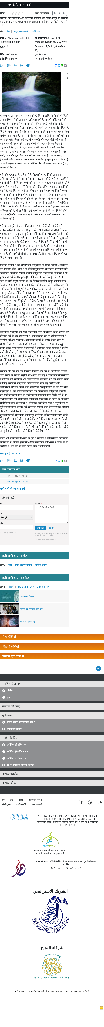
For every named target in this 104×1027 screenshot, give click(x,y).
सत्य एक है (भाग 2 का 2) (11, 453)
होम (3, 800)
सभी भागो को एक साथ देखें (12, 488)
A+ (64, 13)
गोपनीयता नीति (21, 804)
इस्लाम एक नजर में (35, 800)
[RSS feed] (100, 802)
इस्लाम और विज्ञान (27, 596)
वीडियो (11, 587)
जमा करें (40, 528)
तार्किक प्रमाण (37, 31)
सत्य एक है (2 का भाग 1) (15, 475)
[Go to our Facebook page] (81, 802)
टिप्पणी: (38, 504)
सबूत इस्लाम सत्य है (21, 31)
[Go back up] (98, 668)
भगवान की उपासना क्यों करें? (31, 609)
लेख (8, 31)
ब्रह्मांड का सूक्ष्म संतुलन (28, 621)
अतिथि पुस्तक (6, 804)
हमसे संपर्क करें (37, 804)
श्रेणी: (2, 31)
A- (55, 13)
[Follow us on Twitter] (90, 802)
